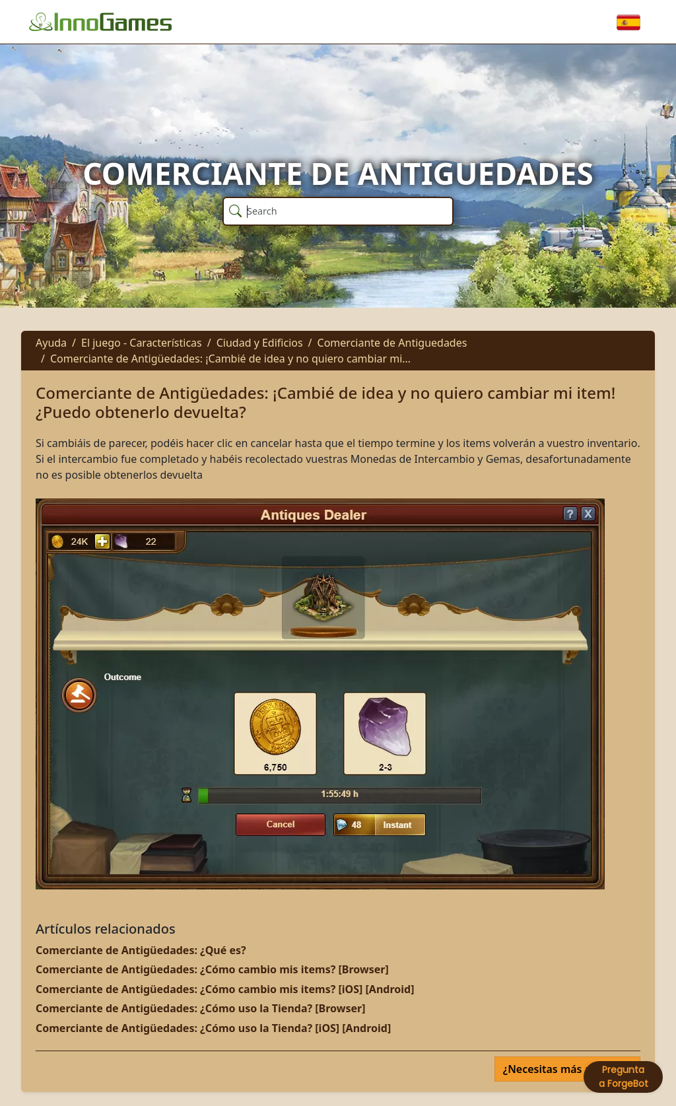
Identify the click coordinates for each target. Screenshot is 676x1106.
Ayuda (51, 342)
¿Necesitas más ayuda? (563, 1069)
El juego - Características (141, 342)
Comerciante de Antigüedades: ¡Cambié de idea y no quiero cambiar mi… (230, 358)
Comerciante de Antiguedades (392, 342)
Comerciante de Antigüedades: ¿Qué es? (141, 950)
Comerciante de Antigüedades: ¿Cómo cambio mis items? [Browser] (212, 969)
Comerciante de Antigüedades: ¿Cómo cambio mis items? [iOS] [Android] (225, 989)
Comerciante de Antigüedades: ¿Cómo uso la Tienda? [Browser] (200, 1008)
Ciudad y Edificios (260, 342)
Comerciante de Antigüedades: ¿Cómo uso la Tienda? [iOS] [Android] (213, 1028)
